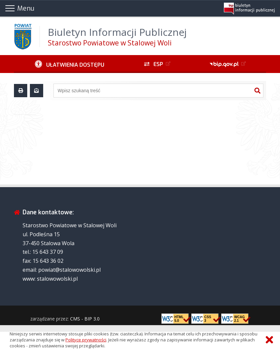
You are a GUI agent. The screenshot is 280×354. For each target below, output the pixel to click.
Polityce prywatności (85, 340)
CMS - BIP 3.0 (85, 319)
